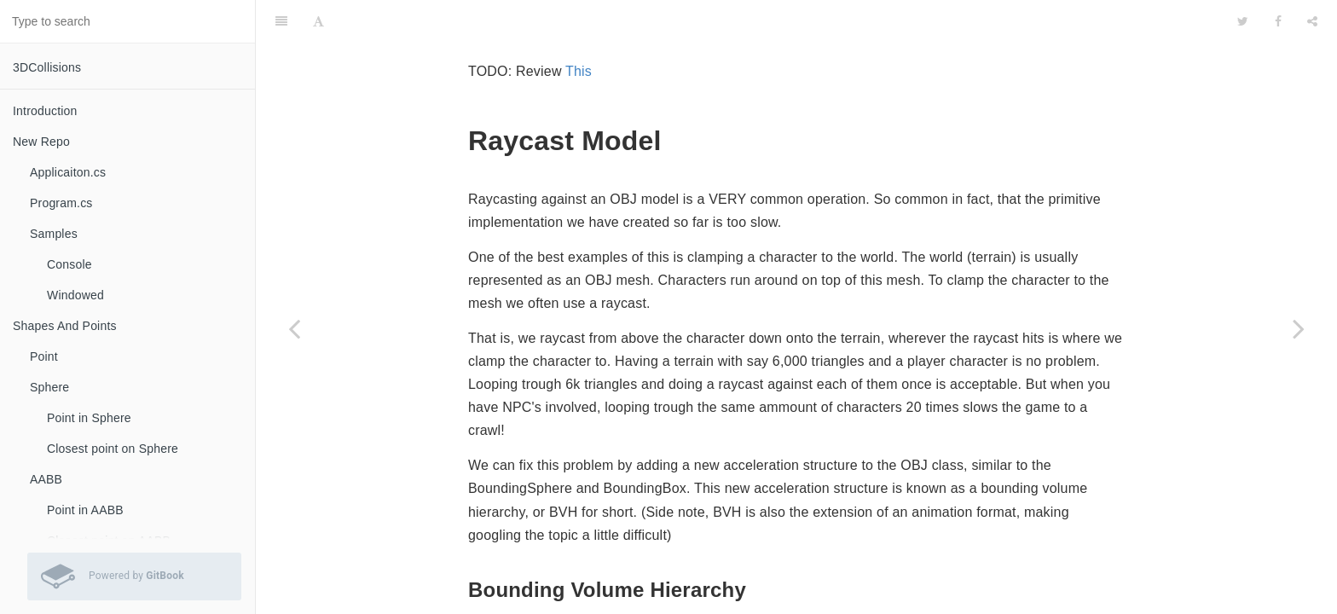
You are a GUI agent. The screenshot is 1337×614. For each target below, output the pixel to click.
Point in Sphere (89, 418)
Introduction (45, 111)
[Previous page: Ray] (294, 328)
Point (44, 356)
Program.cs (61, 203)
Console (69, 264)
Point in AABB (85, 510)
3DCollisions (47, 67)
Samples (54, 233)
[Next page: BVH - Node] (1298, 328)
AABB (46, 479)
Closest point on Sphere (112, 448)
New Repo (41, 141)
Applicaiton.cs (68, 172)
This (578, 28)
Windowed (75, 295)
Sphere (49, 387)
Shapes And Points (65, 326)
